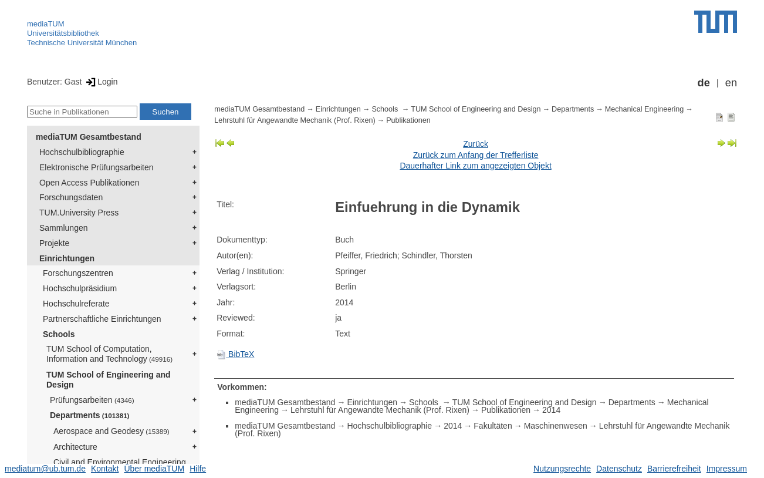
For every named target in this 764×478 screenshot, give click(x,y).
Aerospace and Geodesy (111, 431)
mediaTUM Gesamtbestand (88, 137)
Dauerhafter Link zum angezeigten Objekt (475, 165)
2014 (551, 410)
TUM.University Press (79, 212)
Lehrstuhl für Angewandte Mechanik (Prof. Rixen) (294, 120)
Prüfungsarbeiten (92, 400)
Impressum (726, 468)
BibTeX (235, 354)
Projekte (54, 243)
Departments (90, 415)
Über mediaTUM (154, 468)
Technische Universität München (82, 42)
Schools (59, 334)
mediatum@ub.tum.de (45, 468)
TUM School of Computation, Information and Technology (109, 353)
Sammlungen (63, 228)
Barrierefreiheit (674, 468)
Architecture (75, 447)
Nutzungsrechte (562, 468)
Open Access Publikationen (89, 182)
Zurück (475, 144)
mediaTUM (46, 23)
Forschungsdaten (71, 197)
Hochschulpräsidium (80, 288)
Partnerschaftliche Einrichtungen (102, 319)
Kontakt (105, 468)
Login (100, 81)
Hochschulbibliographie (81, 152)
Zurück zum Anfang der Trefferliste (476, 155)
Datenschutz (619, 468)
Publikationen (408, 120)
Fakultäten (493, 425)
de (704, 83)
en (731, 83)
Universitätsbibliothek (63, 33)
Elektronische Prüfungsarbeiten (96, 167)
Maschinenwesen (555, 425)
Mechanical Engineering (644, 109)
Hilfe (198, 468)
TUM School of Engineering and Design (108, 379)
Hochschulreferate (76, 303)
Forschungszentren (78, 273)
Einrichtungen (66, 258)
